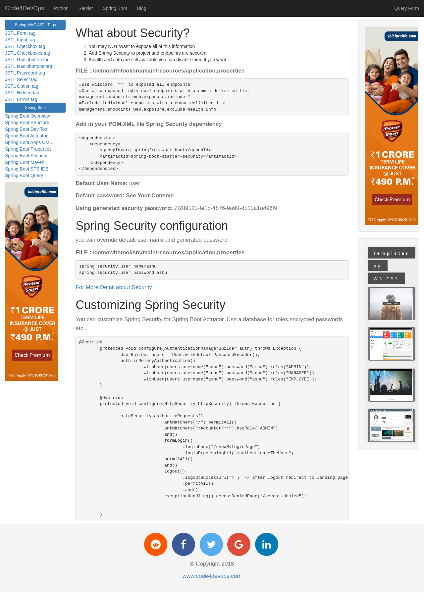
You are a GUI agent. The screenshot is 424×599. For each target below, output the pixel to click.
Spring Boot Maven (24, 162)
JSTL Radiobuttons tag (28, 66)
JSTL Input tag (20, 39)
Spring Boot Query (24, 175)
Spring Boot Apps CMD (29, 142)
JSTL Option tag (21, 86)
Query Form (406, 8)
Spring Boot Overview (27, 116)
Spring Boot (115, 8)
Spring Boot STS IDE (27, 169)
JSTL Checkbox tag (25, 46)
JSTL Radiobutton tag (27, 59)
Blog (141, 8)
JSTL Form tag (20, 33)
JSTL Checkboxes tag (27, 53)
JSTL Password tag (25, 72)
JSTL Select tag (21, 79)
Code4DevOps (24, 8)
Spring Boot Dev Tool (26, 129)
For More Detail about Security (114, 287)
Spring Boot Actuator (26, 135)
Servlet (86, 8)
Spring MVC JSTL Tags (35, 25)
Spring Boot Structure (27, 122)
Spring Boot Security (26, 155)
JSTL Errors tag (21, 99)
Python (61, 8)
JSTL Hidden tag (22, 92)
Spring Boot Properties (28, 149)
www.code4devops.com (212, 576)
